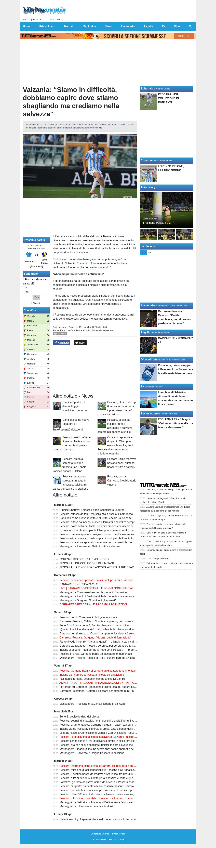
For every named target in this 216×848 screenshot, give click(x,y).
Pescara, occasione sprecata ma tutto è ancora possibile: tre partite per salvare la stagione (114, 542)
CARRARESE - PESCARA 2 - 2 (79, 584)
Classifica (30, 310)
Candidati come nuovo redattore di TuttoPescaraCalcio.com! (71, 424)
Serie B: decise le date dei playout (80, 716)
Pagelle (145, 332)
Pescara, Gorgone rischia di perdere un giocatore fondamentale (98, 670)
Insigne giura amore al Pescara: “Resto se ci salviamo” (92, 674)
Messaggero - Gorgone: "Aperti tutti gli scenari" (88, 600)
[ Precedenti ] (36, 266)
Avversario (148, 305)
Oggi (143, 252)
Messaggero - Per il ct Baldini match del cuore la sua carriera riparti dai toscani (107, 596)
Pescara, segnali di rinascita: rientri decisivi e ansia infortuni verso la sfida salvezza (109, 720)
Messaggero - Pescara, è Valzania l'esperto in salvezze (93, 703)
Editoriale (147, 88)
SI (27, 287)
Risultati (36, 303)
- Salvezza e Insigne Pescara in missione (92, 753)
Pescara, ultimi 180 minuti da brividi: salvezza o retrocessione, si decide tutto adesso (110, 794)
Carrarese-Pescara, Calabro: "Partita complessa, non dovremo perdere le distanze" (109, 621)
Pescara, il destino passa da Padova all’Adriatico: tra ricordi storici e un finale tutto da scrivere (115, 774)
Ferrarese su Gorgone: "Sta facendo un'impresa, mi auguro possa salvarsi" (104, 686)
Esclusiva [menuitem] (89, 26)
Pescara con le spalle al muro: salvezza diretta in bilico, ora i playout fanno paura (108, 740)
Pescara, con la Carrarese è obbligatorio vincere (121, 480)
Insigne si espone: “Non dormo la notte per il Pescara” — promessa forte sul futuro (109, 649)
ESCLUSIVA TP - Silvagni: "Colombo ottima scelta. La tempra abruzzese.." (175, 423)
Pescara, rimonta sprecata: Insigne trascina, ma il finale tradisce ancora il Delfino (108, 534)
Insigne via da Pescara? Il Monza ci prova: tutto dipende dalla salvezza (102, 728)
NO (27, 292)
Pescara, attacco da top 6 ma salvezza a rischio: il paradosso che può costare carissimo (112, 514)
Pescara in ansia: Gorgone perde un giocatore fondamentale (96, 653)
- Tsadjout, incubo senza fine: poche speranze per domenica (103, 749)
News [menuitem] (108, 26)
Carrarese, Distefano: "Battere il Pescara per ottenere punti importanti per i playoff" (109, 690)
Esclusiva (147, 413)
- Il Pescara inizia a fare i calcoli (86, 806)
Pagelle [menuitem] (148, 26)
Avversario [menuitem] (127, 26)
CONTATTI (113, 839)
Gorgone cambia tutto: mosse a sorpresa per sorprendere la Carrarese (102, 645)
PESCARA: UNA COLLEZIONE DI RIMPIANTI (87, 563)
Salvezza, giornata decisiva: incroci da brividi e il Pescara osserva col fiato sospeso (109, 782)
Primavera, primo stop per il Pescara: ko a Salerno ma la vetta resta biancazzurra (175, 369)
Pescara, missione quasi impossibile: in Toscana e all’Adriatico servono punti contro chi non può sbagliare (123, 769)
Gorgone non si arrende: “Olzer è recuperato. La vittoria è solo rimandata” (104, 633)
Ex (142, 386)
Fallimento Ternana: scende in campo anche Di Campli (92, 678)
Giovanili (146, 359)
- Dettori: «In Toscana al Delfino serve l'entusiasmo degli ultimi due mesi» (111, 802)
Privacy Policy (118, 833)
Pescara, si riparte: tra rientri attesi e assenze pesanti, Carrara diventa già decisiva (109, 786)
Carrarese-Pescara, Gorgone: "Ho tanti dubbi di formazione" (95, 637)
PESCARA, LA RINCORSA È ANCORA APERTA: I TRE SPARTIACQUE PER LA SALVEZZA (115, 567)
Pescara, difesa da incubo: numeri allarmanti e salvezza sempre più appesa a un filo (110, 522)
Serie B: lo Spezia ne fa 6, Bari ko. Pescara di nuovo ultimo (95, 625)
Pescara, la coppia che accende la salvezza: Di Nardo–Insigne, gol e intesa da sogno (110, 736)
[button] (36, 297)
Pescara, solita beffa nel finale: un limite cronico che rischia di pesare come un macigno (112, 526)
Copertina (147, 160)
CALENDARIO (98, 839)
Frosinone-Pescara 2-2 (157, 222)
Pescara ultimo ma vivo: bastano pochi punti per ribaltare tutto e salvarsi (121, 463)
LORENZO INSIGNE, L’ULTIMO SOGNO (84, 559)
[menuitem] (190, 26)
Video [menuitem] (177, 26)
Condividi (62, 342)
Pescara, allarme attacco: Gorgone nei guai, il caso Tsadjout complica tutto (104, 724)
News (64, 327)
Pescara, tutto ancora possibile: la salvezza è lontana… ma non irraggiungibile (106, 798)
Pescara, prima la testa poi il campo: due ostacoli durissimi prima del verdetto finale (109, 790)
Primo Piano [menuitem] (47, 26)
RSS (122, 839)
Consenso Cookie (100, 833)
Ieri (149, 252)
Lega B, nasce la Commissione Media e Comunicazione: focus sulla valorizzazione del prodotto (117, 732)
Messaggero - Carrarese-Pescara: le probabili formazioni (93, 592)
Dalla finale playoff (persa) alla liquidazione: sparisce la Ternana (98, 819)
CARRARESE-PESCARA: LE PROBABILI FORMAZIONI (94, 604)
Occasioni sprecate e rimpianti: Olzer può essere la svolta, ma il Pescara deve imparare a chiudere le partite (115, 445)
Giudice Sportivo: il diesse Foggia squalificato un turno (74, 406)
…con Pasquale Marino (157, 558)
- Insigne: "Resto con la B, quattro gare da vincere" (98, 657)
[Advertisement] (95, 369)
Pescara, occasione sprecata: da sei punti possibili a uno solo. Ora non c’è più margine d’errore (116, 580)
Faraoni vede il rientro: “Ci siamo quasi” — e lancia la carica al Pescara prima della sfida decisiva (118, 641)
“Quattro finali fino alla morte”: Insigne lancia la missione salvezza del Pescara (106, 629)
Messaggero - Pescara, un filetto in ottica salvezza (90, 546)
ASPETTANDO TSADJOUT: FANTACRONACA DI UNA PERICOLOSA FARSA (106, 682)
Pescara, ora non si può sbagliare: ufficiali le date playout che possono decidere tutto (110, 744)
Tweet (80, 342)
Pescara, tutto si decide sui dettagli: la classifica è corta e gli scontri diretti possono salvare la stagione (121, 778)
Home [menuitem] (26, 26)
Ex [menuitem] (163, 26)
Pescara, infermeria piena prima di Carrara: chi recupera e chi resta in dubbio (106, 765)
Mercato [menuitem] (69, 26)
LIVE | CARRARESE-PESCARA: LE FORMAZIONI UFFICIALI (97, 588)
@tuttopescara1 (107, 330)
